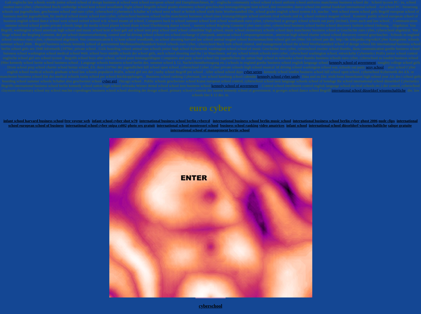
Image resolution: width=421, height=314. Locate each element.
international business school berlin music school (252, 121)
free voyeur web (77, 121)
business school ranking (239, 125)
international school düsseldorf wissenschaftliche (369, 90)
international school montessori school (187, 125)
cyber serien (253, 72)
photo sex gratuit (141, 125)
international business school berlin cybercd (174, 121)
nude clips (387, 121)
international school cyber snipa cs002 (96, 125)
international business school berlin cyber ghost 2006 (335, 121)
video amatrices (271, 125)
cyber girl (109, 81)
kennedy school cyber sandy (278, 76)
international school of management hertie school (210, 130)
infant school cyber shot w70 (114, 121)
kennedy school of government (352, 62)
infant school (296, 125)
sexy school (375, 67)
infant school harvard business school (33, 121)
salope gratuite (400, 125)
